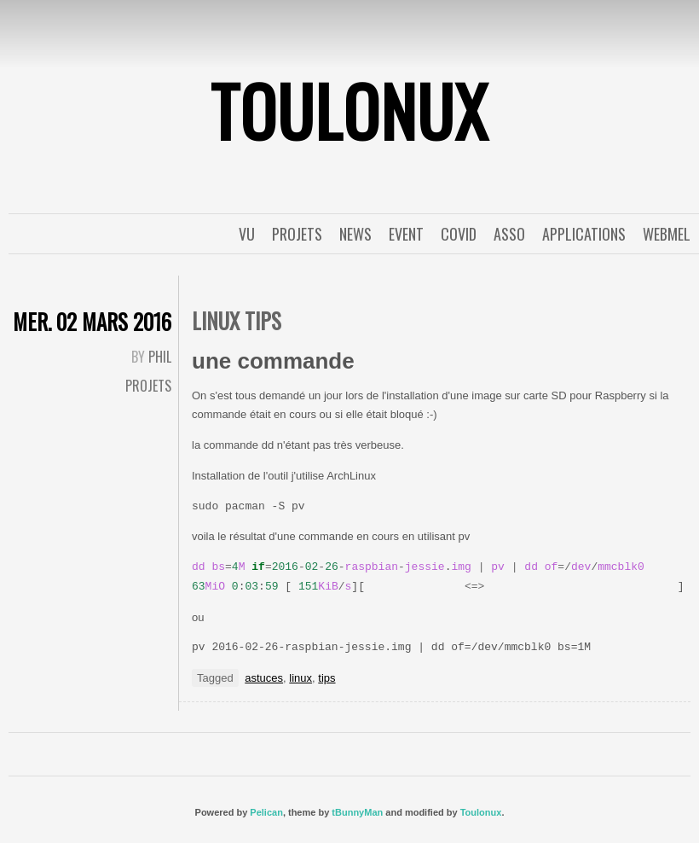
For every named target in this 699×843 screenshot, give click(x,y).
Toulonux (481, 812)
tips (326, 677)
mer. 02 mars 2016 (92, 321)
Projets (297, 234)
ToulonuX (349, 110)
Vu (247, 234)
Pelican (266, 812)
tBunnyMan (357, 812)
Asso (509, 234)
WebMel (666, 234)
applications (584, 234)
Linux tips (236, 320)
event (406, 234)
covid (459, 234)
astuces (264, 677)
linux (300, 677)
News (355, 234)
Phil (159, 356)
